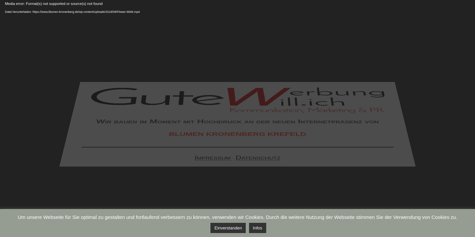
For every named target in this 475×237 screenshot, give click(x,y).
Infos (257, 227)
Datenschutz (258, 159)
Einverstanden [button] (228, 227)
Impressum (213, 159)
